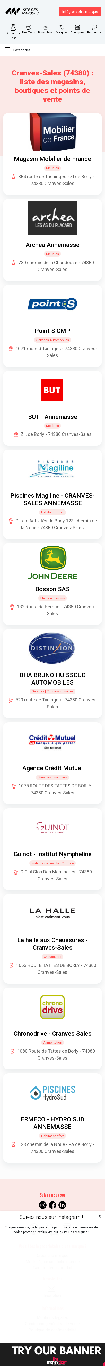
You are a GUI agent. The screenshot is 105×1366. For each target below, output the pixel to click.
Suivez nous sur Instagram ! (51, 1217)
